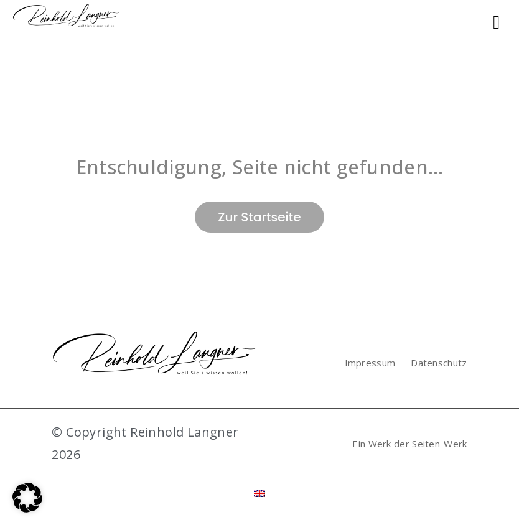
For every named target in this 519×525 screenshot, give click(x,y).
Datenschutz (439, 362)
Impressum (370, 362)
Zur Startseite (259, 217)
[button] (27, 497)
